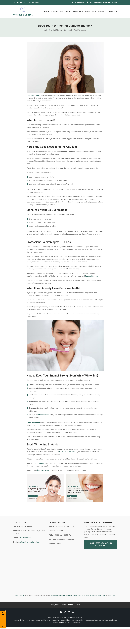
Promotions (57, 12)
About (68, 12)
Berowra (112, 595)
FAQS (94, 12)
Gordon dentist (20, 595)
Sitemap (77, 605)
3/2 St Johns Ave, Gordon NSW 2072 (103, 2)
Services (77, 12)
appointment (40, 463)
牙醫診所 (112, 12)
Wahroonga (101, 595)
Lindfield (69, 595)
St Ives (86, 595)
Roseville (62, 595)
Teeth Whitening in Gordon (43, 444)
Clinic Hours (20, 2)
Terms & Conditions (67, 605)
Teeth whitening (33, 95)
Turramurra (93, 595)
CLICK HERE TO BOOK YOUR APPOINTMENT (101, 544)
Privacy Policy (54, 605)
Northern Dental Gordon (68, 452)
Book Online (34, 2)
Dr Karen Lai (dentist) (54, 30)
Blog (87, 12)
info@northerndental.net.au (28, 542)
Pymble (80, 595)
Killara (75, 595)
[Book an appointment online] (3, 619)
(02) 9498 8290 (79, 2)
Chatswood (55, 595)
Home (46, 12)
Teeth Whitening (80, 30)
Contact (102, 12)
